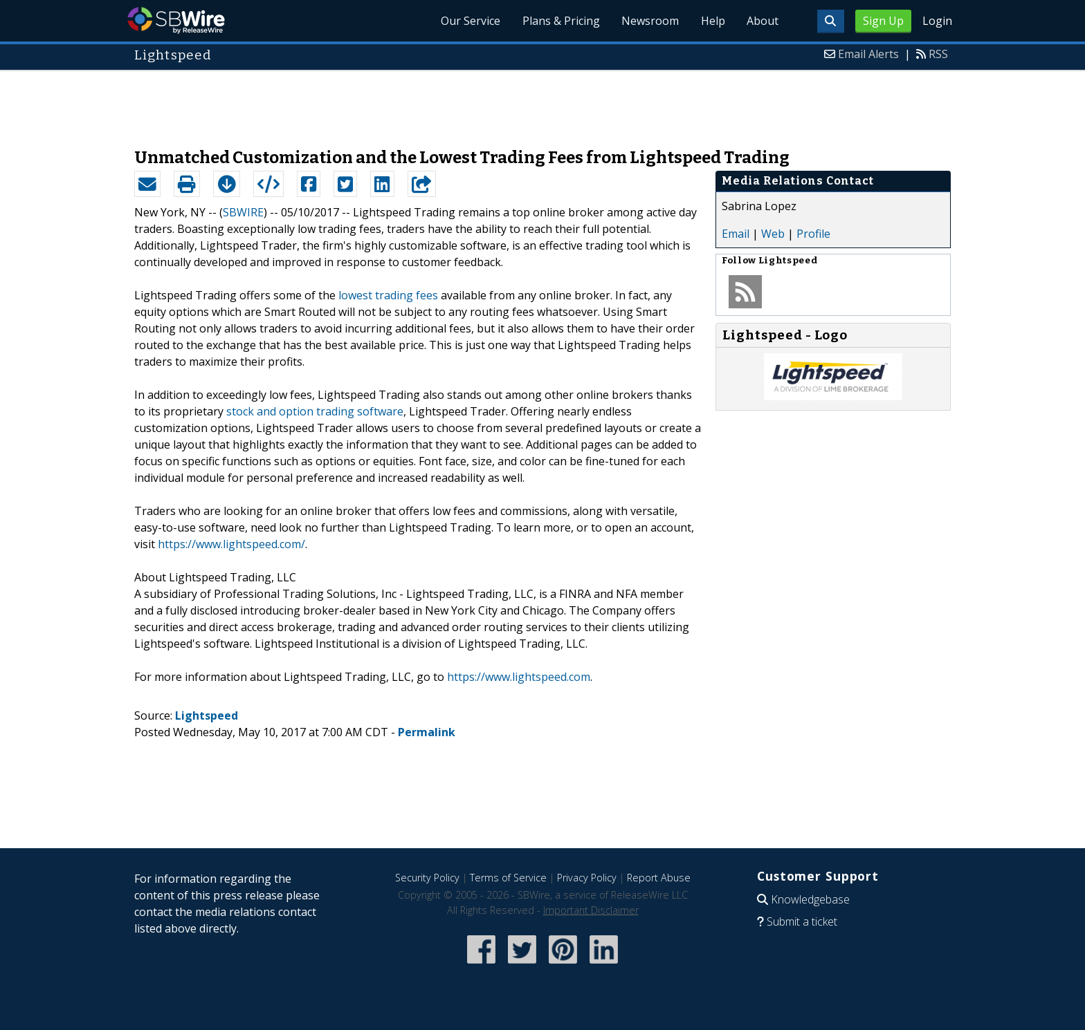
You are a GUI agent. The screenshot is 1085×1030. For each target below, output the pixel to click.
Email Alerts (868, 54)
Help (712, 20)
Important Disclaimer (591, 910)
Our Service (469, 20)
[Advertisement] (542, 102)
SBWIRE (243, 212)
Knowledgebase (810, 899)
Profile (813, 233)
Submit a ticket (802, 921)
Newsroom (649, 20)
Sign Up (883, 20)
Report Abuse (659, 877)
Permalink (426, 732)
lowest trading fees (388, 295)
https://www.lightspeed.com (518, 676)
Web (773, 233)
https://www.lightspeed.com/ (231, 544)
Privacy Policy (587, 877)
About (762, 20)
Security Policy (427, 877)
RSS (938, 54)
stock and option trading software (314, 411)
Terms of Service (508, 877)
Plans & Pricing (560, 20)
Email (735, 233)
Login (937, 20)
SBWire (176, 20)
